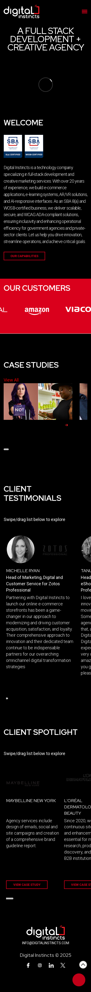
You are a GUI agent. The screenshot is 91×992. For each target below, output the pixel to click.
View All (11, 379)
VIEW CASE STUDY (27, 884)
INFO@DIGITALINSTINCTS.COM (45, 943)
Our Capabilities (24, 256)
